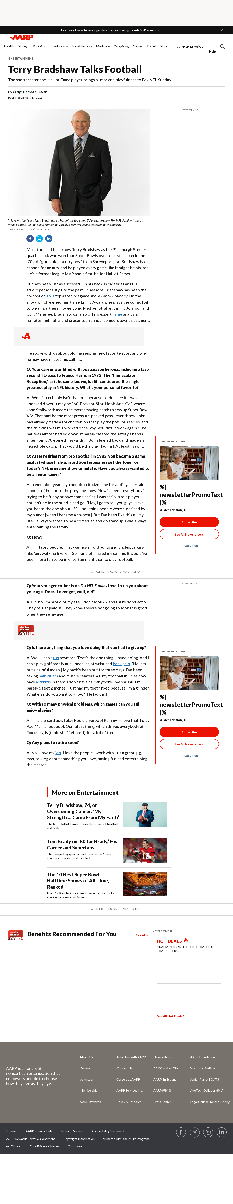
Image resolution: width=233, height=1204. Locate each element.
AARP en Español (190, 46)
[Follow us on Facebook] (181, 1132)
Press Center (162, 1102)
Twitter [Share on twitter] (41, 240)
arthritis (43, 681)
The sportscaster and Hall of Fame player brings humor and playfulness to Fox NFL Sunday (89, 79)
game (117, 314)
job (58, 752)
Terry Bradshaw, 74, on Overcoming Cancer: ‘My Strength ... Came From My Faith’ (83, 811)
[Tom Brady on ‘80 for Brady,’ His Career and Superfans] (109, 850)
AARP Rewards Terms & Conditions (30, 1139)
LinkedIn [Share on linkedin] (50, 240)
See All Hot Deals (169, 1016)
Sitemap (11, 1131)
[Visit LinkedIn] (222, 1132)
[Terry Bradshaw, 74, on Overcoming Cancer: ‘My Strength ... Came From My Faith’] (109, 816)
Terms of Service (71, 1131)
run (56, 657)
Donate (85, 1068)
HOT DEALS (169, 941)
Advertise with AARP (131, 1057)
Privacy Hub (189, 545)
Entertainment (21, 58)
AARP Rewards (90, 1102)
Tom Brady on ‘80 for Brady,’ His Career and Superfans (82, 844)
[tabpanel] (203, 46)
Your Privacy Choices (44, 1146)
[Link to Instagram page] (208, 1132)
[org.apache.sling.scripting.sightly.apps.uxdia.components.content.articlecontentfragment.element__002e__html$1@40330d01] (79, 224)
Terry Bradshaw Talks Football (75, 69)
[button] (222, 30)
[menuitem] (9, 48)
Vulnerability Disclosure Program (126, 1139)
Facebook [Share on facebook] (31, 240)
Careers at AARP (128, 1079)
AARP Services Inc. (129, 1090)
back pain (121, 663)
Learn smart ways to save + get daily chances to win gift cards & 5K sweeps (109, 30)
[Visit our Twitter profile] (195, 1132)
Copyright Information (79, 1139)
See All (141, 935)
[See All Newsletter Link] (189, 534)
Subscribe (189, 522)
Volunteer (86, 1079)
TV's (50, 295)
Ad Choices (14, 1146)
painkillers (48, 675)
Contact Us (124, 1068)
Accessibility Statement (107, 1131)
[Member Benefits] (26, 634)
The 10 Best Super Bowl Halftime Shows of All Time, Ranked (78, 881)
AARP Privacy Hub (38, 1131)
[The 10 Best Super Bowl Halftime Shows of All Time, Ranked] (109, 885)
